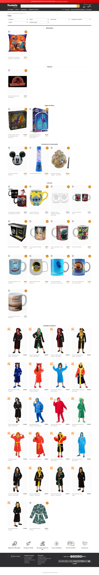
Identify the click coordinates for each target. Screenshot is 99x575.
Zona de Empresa (41, 563)
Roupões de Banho (33, 22)
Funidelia (9, 13)
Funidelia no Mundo (42, 557)
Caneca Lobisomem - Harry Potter (57, 248)
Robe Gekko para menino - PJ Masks (78, 425)
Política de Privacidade (42, 560)
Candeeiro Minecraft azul (35, 173)
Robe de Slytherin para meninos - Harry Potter (56, 494)
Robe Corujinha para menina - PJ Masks (34, 390)
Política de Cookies (41, 561)
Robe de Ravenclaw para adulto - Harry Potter (13, 425)
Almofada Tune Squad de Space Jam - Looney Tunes (14, 58)
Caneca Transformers (77, 247)
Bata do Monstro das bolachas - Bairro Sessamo (35, 425)
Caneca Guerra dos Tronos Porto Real (14, 317)
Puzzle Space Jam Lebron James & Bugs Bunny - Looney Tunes (35, 136)
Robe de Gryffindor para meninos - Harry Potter (56, 356)
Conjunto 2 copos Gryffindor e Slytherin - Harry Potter (56, 214)
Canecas (10, 22)
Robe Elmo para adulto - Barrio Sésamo (56, 425)
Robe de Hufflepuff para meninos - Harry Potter (35, 494)
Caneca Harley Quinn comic (77, 213)
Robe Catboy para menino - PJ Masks (14, 390)
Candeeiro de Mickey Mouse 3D (13, 174)
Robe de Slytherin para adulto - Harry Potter (35, 356)
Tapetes (31, 19)
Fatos (16, 9)
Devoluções (26, 561)
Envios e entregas (27, 558)
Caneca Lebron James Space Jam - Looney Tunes (56, 282)
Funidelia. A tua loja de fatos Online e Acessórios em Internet (12, 6)
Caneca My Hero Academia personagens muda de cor (14, 213)
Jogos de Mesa (53, 19)
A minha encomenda (28, 557)
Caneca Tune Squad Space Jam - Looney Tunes (78, 282)
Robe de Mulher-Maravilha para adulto (78, 390)
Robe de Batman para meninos (13, 529)
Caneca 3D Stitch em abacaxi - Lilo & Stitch (34, 213)
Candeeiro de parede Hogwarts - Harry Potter (56, 174)
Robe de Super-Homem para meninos (56, 390)
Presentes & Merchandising (17, 13)
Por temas (10, 9)
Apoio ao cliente (15, 556)
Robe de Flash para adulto (35, 459)
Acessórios (23, 9)
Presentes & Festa (33, 9)
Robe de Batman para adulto (77, 494)
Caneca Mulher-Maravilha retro (35, 248)
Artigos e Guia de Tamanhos (29, 560)
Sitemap (39, 564)
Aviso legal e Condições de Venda (44, 558)
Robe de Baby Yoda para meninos (35, 529)
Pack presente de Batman (14, 247)
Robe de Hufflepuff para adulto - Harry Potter (77, 356)
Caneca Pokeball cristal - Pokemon (35, 282)
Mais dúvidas (27, 563)
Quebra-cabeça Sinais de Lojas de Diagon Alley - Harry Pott (13, 136)
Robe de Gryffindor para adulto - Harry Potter (13, 356)
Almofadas (11, 19)
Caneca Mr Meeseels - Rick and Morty (14, 282)
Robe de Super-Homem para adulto (77, 460)
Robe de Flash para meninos (12, 460)
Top (63, 9)
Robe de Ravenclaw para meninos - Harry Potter (13, 494)
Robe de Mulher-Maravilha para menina (57, 460)
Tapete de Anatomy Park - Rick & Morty (14, 97)
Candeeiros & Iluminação (77, 19)
